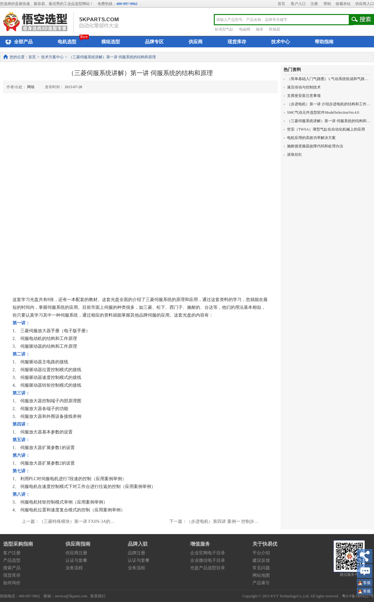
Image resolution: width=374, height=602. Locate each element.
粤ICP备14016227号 (358, 596)
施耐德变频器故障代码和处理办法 (313, 146)
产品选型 (12, 560)
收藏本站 (343, 4)
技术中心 (280, 41)
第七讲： (21, 471)
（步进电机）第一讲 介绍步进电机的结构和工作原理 (329, 104)
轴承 (259, 29)
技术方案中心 (52, 57)
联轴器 (274, 29)
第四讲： (21, 424)
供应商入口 (364, 4)
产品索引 (261, 582)
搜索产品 (12, 568)
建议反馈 (261, 560)
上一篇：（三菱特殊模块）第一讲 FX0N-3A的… (68, 521)
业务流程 (74, 568)
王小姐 (367, 583)
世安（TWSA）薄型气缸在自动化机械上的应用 (324, 129)
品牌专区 (154, 41)
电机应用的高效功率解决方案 (310, 138)
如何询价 (12, 582)
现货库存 (237, 41)
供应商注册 (76, 553)
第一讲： (21, 323)
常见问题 (261, 568)
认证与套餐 (76, 560)
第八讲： (21, 494)
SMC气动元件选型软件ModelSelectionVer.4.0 (321, 112)
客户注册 (12, 553)
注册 (314, 4)
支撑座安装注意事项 (302, 95)
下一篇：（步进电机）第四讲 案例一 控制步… (214, 521)
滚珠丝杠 (293, 154)
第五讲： (21, 439)
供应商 (196, 41)
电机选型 (67, 41)
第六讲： (21, 455)
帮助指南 (324, 41)
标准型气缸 (224, 29)
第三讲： (21, 393)
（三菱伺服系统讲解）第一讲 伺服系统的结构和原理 (329, 121)
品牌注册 (136, 553)
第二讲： (21, 354)
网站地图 (261, 575)
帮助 (327, 4)
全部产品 (18, 42)
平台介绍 (261, 553)
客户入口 (298, 4)
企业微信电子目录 (207, 560)
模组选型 (110, 41)
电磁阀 (244, 29)
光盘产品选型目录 (207, 568)
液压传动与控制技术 (302, 87)
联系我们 (97, 596)
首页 (281, 4)
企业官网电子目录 (207, 553)
